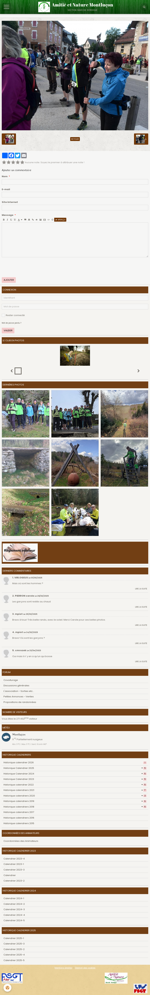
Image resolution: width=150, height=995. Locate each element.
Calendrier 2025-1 (14, 938)
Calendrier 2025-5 (14, 960)
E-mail (6, 189)
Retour (75, 139)
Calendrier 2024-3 (14, 909)
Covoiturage (11, 680)
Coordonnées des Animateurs (21, 841)
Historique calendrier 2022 (75, 784)
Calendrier (10, 875)
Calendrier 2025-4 (14, 954)
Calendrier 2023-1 (14, 864)
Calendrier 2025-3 (14, 943)
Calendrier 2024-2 (14, 904)
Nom (5, 176)
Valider (8, 330)
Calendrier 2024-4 (14, 915)
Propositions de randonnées (20, 702)
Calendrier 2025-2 (14, 949)
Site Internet (10, 202)
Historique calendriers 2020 (75, 795)
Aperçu (60, 219)
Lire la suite (141, 588)
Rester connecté (13, 315)
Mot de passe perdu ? (11, 323)
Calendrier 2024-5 (14, 920)
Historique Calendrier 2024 (75, 773)
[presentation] (28, 267)
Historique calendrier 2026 (75, 762)
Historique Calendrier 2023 (75, 779)
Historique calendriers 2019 (75, 801)
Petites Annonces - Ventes (19, 696)
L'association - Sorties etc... (19, 691)
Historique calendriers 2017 (19, 812)
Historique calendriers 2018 (75, 806)
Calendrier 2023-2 (14, 880)
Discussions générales (16, 685)
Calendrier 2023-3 (14, 869)
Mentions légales (63, 967)
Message (7, 215)
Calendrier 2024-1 (14, 898)
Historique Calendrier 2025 (75, 768)
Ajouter (9, 280)
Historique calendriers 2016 (19, 817)
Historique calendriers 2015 (19, 823)
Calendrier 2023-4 (14, 858)
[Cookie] (7, 988)
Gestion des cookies (85, 967)
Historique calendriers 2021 (75, 790)
